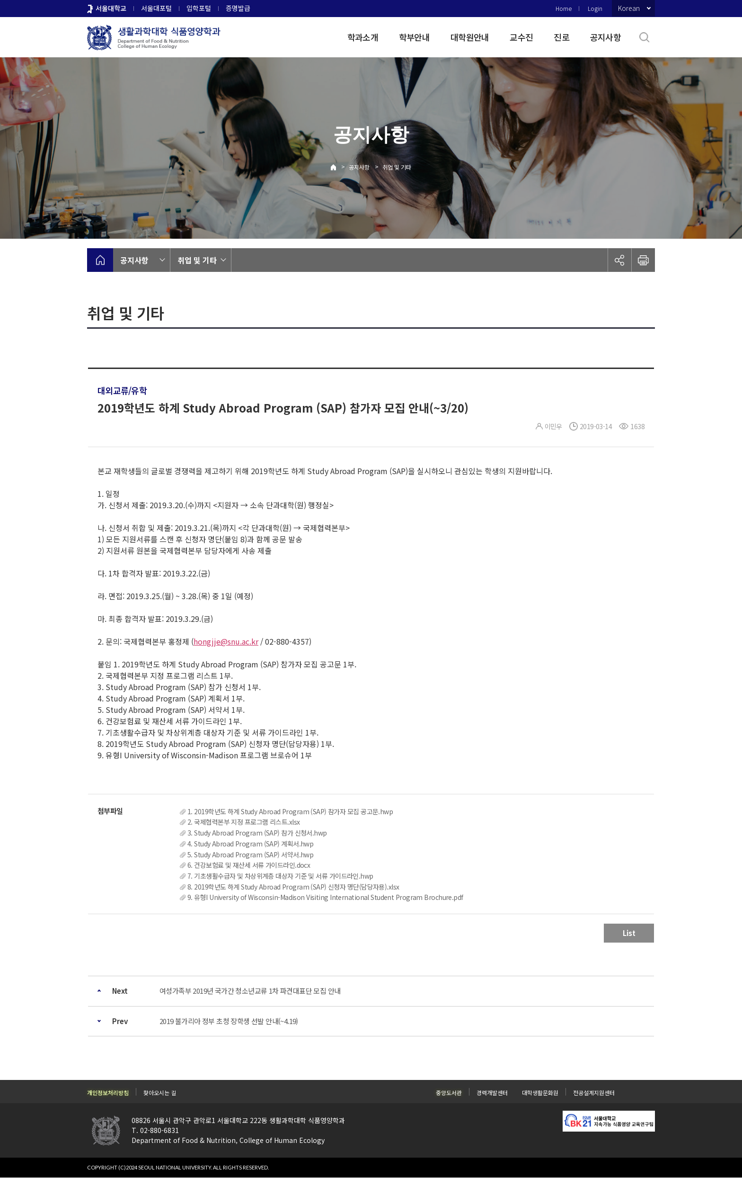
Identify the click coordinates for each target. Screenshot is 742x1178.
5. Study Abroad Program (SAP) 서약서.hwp (250, 854)
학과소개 (362, 37)
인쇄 (643, 260)
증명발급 (238, 8)
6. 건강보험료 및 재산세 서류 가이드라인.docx (248, 865)
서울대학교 (111, 8)
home (100, 260)
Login (595, 8)
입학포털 (198, 8)
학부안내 (414, 37)
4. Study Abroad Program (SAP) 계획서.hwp (250, 843)
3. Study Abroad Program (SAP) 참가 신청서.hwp (257, 832)
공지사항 (605, 37)
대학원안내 (469, 37)
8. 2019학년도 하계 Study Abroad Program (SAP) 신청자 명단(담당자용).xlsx (293, 886)
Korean (629, 8)
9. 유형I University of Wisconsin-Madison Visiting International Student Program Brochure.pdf (325, 897)
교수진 (521, 37)
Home (564, 8)
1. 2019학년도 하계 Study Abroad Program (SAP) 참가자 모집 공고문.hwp (290, 811)
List (629, 933)
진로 (561, 37)
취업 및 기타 (396, 167)
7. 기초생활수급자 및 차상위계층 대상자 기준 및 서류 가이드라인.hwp (280, 876)
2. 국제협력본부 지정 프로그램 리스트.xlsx (243, 822)
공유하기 (619, 260)
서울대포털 (156, 8)
